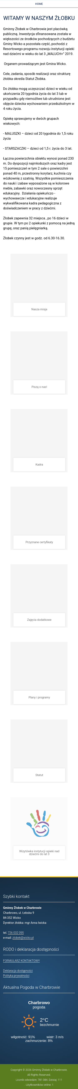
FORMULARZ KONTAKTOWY (21, 960)
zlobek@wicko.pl (23, 937)
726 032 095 (16, 932)
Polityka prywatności (16, 975)
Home (39, 3)
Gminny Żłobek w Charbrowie (49, 1069)
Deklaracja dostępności (18, 970)
